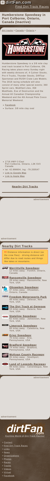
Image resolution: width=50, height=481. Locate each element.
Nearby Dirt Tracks (25, 186)
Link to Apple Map (15, 176)
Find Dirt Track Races (32, 6)
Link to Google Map (15, 173)
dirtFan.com (18, 2)
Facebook (10, 105)
